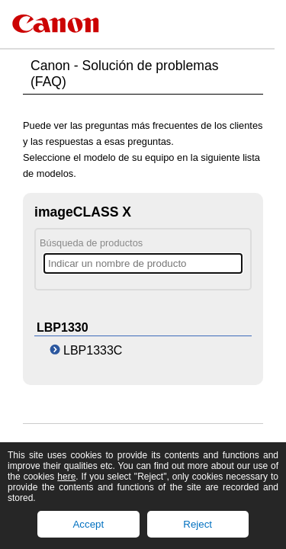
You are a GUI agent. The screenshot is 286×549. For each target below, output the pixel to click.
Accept (88, 524)
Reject (197, 524)
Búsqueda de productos (91, 243)
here (66, 476)
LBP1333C (92, 350)
